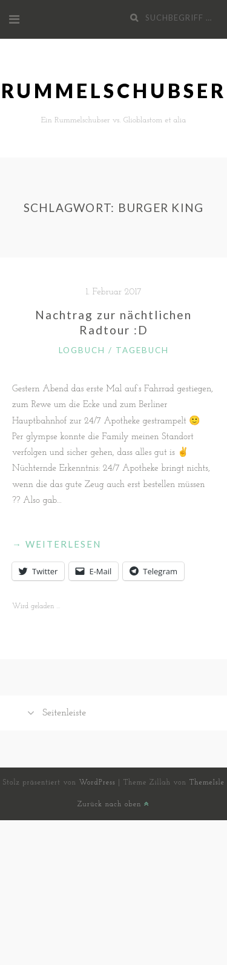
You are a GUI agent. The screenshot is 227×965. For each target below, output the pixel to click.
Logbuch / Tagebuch (114, 350)
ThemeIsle (207, 782)
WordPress (97, 782)
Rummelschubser (113, 90)
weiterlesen (56, 544)
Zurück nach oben (113, 804)
